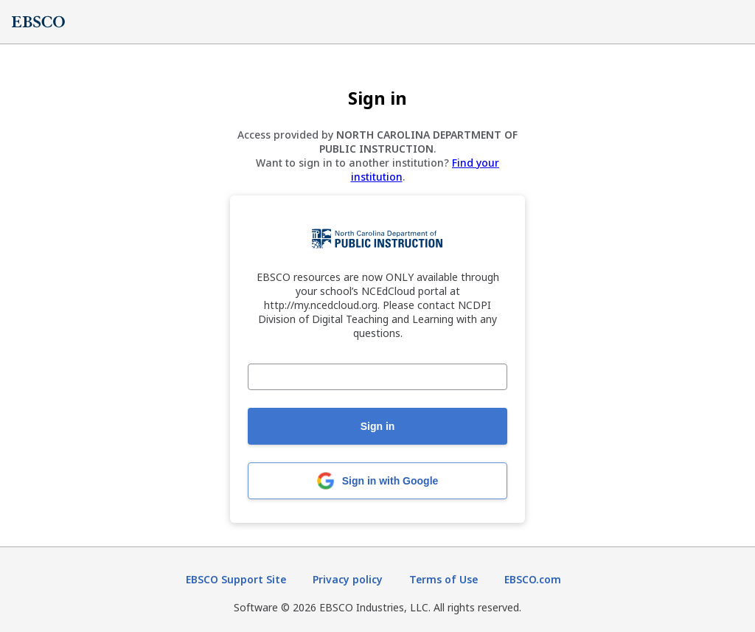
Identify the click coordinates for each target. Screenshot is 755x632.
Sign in (378, 426)
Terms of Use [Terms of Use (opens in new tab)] (443, 579)
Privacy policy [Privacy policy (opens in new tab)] (348, 579)
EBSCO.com (532, 579)
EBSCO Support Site (236, 579)
